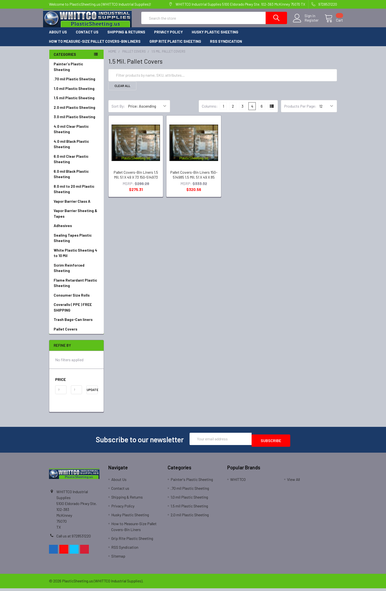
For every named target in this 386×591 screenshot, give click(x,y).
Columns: (210, 110)
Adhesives (63, 230)
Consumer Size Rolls (72, 299)
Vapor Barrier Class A (72, 205)
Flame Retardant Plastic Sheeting (75, 287)
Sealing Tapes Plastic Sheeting (73, 242)
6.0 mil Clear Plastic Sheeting (71, 164)
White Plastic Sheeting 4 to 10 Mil (75, 257)
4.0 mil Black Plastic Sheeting (71, 149)
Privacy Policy (168, 36)
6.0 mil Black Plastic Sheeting (71, 178)
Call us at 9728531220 (73, 538)
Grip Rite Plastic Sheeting (175, 45)
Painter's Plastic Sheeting (68, 71)
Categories (65, 59)
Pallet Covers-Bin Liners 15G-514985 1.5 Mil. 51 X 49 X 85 (193, 179)
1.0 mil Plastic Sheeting (74, 93)
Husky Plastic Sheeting (215, 36)
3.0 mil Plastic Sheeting (74, 121)
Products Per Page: (300, 110)
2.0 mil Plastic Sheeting (74, 112)
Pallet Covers (76, 333)
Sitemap (118, 558)
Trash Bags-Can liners (73, 324)
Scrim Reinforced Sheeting (76, 272)
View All (293, 482)
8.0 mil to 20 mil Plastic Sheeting (74, 193)
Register (306, 23)
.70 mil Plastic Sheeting (74, 83)
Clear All (122, 90)
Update (92, 394)
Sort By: (118, 110)
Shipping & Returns (126, 36)
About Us (58, 36)
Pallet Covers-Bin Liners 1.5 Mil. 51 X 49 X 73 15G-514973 (135, 179)
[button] (76, 384)
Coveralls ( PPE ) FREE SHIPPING (73, 312)
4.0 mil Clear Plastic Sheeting (71, 134)
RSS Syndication (226, 45)
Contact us (87, 36)
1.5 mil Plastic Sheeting (74, 102)
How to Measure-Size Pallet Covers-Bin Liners (95, 45)
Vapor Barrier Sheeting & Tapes (75, 218)
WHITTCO (238, 482)
